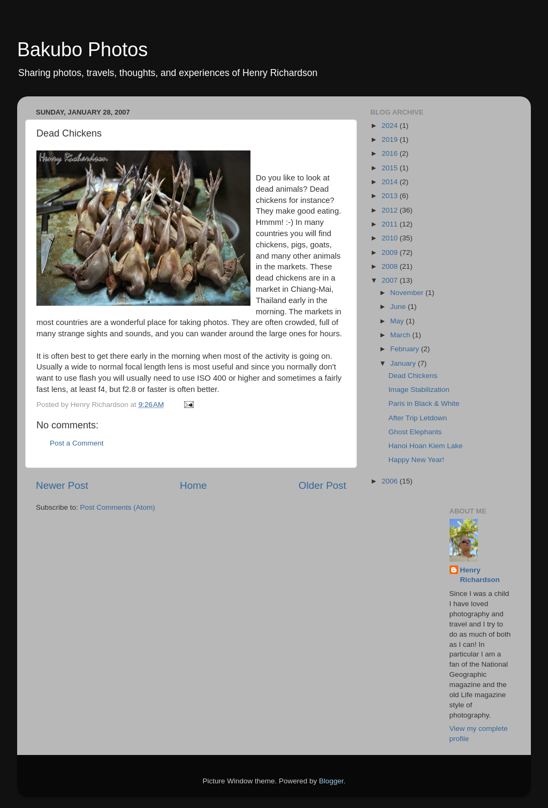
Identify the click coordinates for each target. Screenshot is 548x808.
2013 (391, 196)
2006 (391, 481)
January (404, 363)
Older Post (322, 485)
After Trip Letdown (418, 418)
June (399, 307)
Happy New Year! (416, 460)
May (398, 321)
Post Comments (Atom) (117, 507)
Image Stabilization (419, 390)
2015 (391, 168)
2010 (391, 238)
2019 (391, 139)
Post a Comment (77, 443)
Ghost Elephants (415, 432)
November (407, 293)
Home (193, 485)
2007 (391, 280)
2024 (391, 126)
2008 (391, 266)
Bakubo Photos (82, 50)
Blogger (331, 781)
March (401, 335)
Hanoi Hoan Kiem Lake (426, 446)
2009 (391, 252)
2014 (391, 182)
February (405, 349)
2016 (391, 153)
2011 (391, 224)
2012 (391, 210)
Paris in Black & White (424, 403)
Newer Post (62, 485)
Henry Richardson (480, 575)
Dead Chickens (413, 376)
